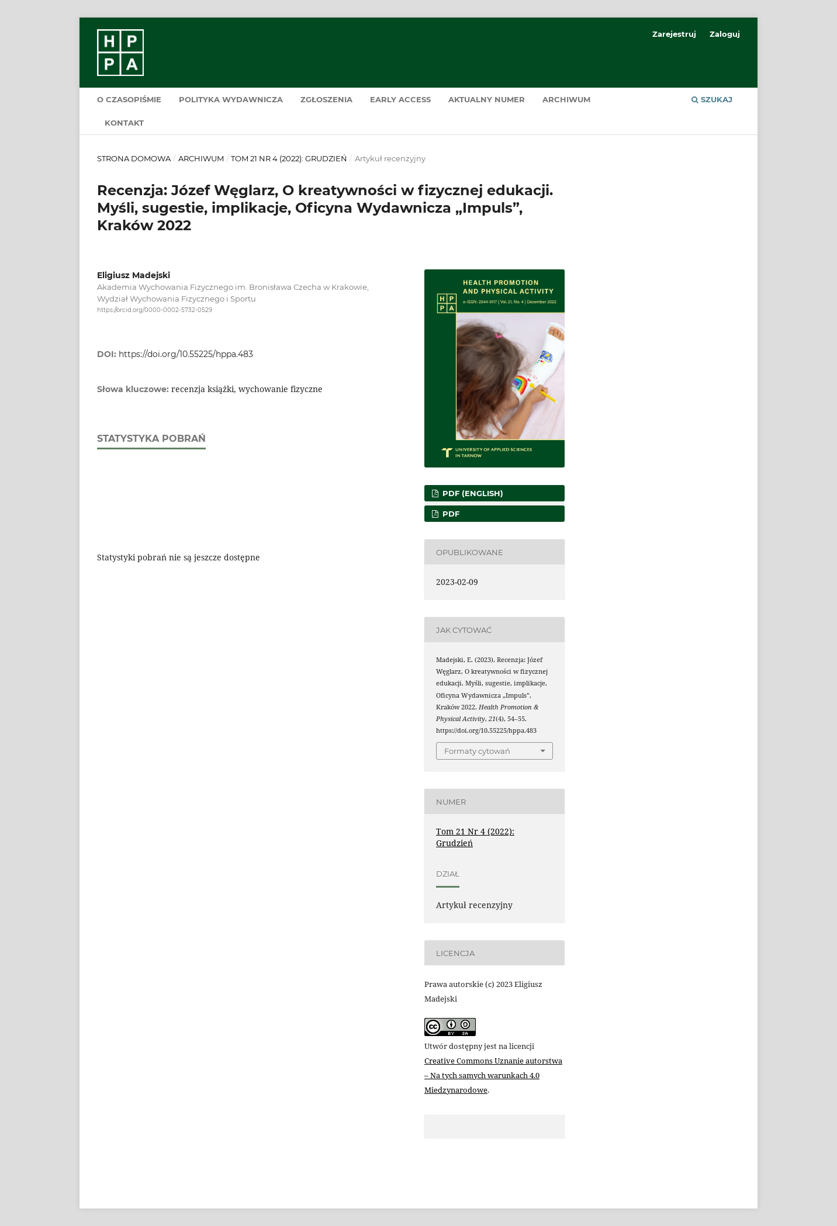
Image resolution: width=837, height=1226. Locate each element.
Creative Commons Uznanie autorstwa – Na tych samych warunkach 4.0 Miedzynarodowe (493, 1075)
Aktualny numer (486, 99)
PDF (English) (471, 493)
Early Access (400, 99)
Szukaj (711, 99)
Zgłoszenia (326, 99)
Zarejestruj (674, 34)
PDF (449, 513)
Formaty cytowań (477, 751)
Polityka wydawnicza (231, 99)
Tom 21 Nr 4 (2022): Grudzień (289, 158)
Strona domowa (134, 158)
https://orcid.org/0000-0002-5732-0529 (154, 310)
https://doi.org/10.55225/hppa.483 (186, 354)
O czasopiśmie (129, 99)
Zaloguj (725, 34)
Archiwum (566, 99)
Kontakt (124, 122)
